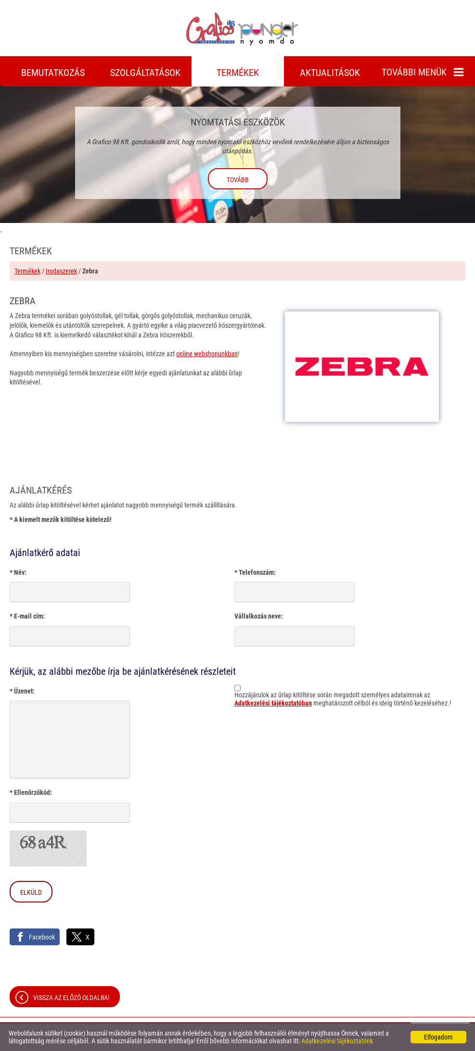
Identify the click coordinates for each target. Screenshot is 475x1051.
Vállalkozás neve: (258, 616)
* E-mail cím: (27, 616)
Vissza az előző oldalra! (71, 998)
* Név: (18, 572)
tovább (238, 180)
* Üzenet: (22, 691)
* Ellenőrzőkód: (31, 792)
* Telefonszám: (255, 572)
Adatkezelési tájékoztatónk (337, 1041)
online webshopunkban (207, 354)
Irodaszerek (61, 271)
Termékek (27, 271)
